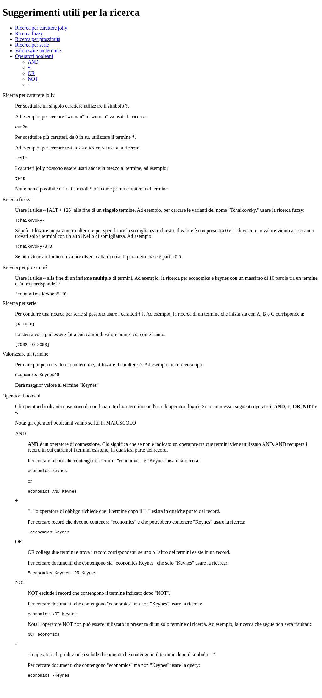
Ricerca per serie (32, 45)
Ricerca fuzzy (29, 33)
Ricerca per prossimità (37, 39)
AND (33, 62)
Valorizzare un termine (38, 50)
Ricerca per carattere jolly (41, 28)
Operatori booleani (34, 56)
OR (31, 73)
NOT (33, 79)
